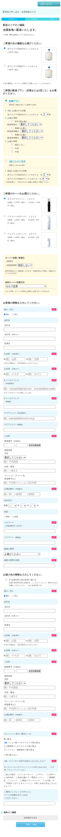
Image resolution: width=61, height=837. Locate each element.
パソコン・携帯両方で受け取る (20, 750)
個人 (7, 314)
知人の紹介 (10, 774)
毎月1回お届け (19, 121)
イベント (13, 780)
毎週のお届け (18, 134)
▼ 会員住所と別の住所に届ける (31, 582)
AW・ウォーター (12, 3)
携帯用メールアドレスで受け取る (21, 746)
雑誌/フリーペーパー (30, 780)
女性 (15, 517)
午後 (15, 151)
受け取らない (12, 755)
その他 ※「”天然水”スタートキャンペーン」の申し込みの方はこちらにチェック (30, 783)
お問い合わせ (46, 4)
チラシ (40, 774)
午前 (15, 148)
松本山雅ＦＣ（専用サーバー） (30, 777)
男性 (7, 517)
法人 (15, 314)
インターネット (26, 774)
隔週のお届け (18, 128)
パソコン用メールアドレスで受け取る (23, 743)
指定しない (17, 144)
